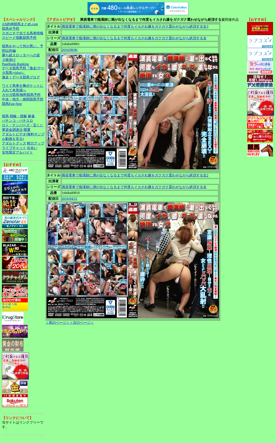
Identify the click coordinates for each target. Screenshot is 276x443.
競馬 (5, 116)
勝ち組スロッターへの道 (21, 55)
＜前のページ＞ (57, 322)
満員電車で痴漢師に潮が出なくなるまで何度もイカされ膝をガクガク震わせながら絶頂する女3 (135, 26)
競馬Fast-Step (12, 104)
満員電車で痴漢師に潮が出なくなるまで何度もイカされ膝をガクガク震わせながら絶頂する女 (134, 38)
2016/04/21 (69, 198)
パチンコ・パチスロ (17, 120)
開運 (27, 130)
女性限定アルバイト (17, 152)
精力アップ (35, 143)
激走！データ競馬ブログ (21, 77)
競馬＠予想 (10, 28)
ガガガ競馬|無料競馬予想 (21, 95)
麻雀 (31, 116)
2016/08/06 (69, 50)
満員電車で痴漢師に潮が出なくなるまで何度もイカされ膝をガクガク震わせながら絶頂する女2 (135, 175)
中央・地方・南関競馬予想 (22, 99)
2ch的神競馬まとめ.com (20, 24)
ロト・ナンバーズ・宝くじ (22, 125)
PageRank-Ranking (15, 64)
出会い (32, 148)
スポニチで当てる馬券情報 (22, 33)
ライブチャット (14, 148)
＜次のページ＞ (82, 322)
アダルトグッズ (14, 143)
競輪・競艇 (18, 116)
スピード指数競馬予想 (19, 38)
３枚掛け (9, 60)
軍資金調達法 (12, 130)
